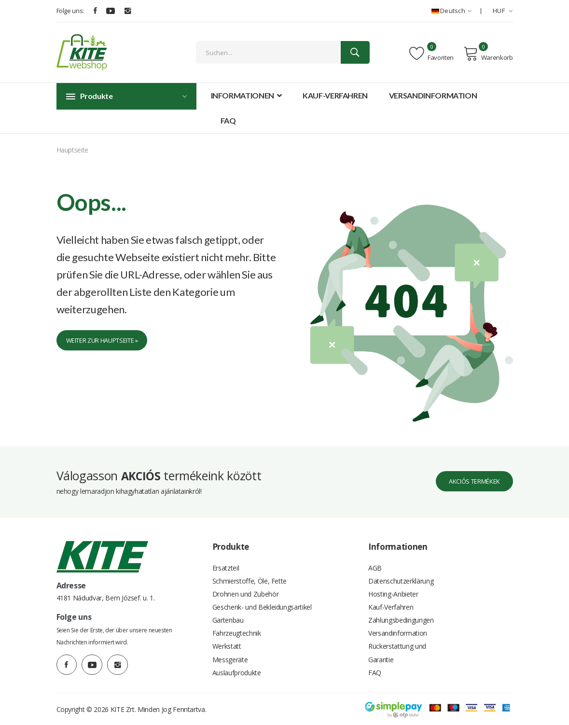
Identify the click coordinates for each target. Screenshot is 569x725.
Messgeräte (230, 655)
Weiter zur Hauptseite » (108, 341)
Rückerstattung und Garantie (397, 648)
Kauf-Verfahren (335, 95)
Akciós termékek (467, 467)
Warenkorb (488, 53)
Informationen (246, 95)
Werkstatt (226, 641)
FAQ (228, 120)
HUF (503, 10)
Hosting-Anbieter (393, 583)
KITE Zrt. (123, 707)
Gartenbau (228, 612)
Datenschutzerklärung (400, 568)
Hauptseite (72, 149)
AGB (375, 554)
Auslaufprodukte (236, 670)
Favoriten (431, 53)
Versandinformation (433, 95)
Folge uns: (70, 10)
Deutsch (451, 10)
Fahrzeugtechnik (236, 626)
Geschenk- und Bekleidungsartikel (262, 597)
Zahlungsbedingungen (400, 612)
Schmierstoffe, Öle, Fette (249, 568)
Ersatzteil (225, 554)
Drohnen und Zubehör (245, 583)
